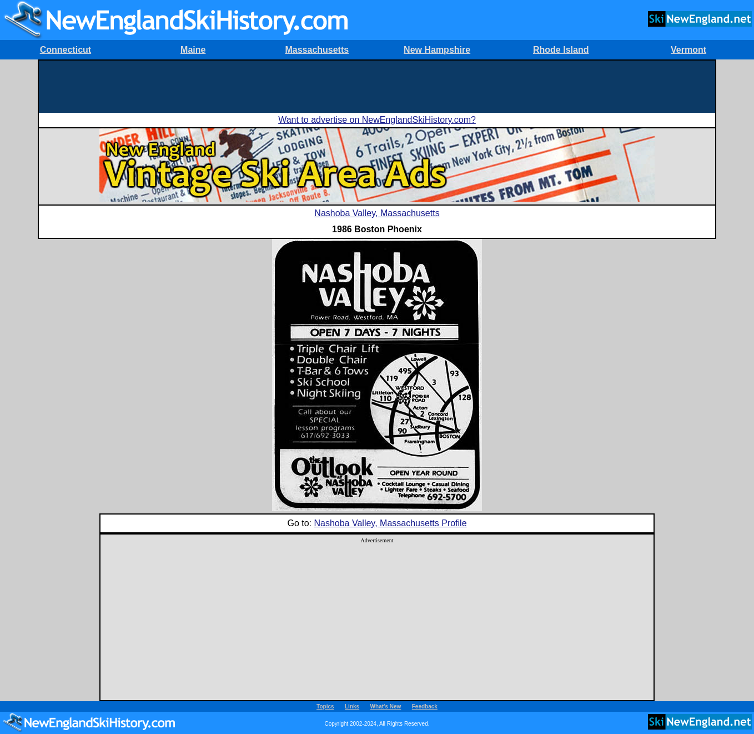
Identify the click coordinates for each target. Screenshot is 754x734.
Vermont (688, 49)
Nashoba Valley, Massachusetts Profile (390, 523)
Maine (192, 49)
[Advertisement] (377, 86)
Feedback (425, 706)
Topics (325, 706)
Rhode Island (561, 49)
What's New (385, 706)
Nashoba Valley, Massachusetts (376, 213)
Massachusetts (317, 49)
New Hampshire (437, 49)
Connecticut (65, 49)
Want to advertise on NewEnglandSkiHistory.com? (377, 119)
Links (352, 706)
